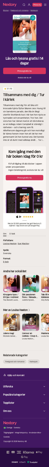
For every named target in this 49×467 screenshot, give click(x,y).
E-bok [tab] (12, 233)
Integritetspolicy (21, 433)
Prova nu (37, 5)
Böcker (6, 10)
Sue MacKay (23, 243)
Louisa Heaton (10, 243)
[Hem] (12, 4)
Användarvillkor (35, 433)
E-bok (6, 261)
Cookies (7, 437)
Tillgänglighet (9, 433)
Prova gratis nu (24, 71)
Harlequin (34, 10)
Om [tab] (4, 233)
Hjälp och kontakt (14, 375)
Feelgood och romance (20, 10)
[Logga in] (29, 4)
